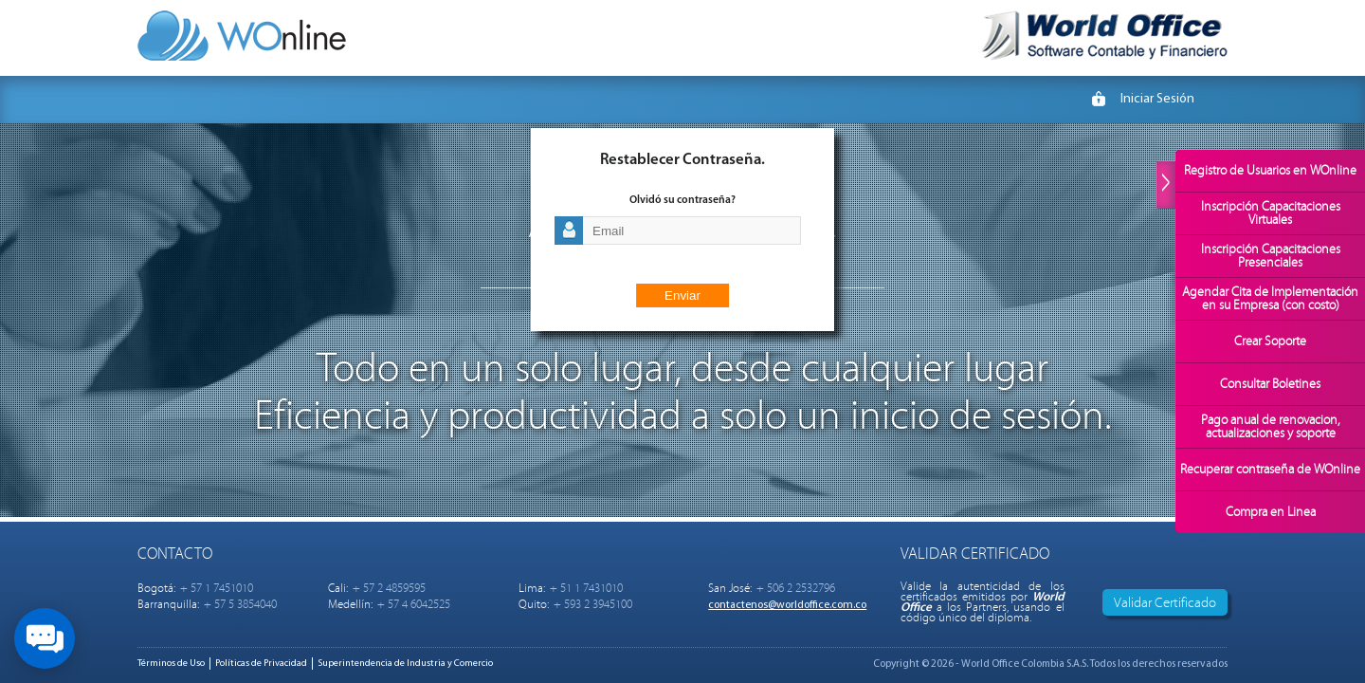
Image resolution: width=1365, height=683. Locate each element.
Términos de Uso (171, 663)
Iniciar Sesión (1157, 99)
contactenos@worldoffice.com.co (787, 605)
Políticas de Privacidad (261, 663)
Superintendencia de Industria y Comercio (405, 663)
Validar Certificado (1165, 603)
